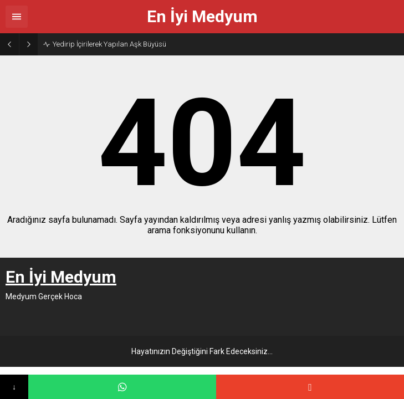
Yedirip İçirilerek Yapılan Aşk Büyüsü (109, 44)
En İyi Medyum (202, 16)
